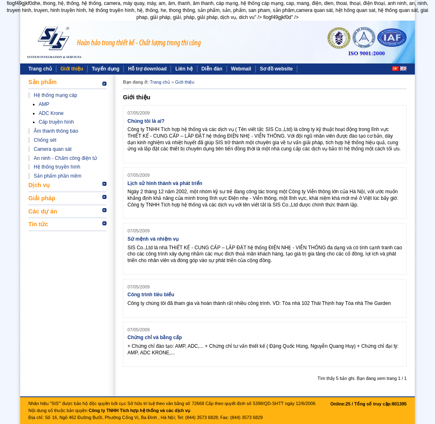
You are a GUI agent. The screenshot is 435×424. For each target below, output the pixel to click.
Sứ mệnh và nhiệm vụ (152, 239)
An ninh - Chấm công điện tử (65, 158)
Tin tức (38, 224)
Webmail (241, 69)
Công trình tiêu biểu (150, 295)
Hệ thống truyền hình (57, 167)
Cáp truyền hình (56, 122)
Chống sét (45, 140)
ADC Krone (51, 113)
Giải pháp (42, 198)
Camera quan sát (53, 149)
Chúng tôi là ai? (145, 121)
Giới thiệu (71, 69)
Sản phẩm (42, 82)
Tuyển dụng (105, 69)
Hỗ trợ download (147, 69)
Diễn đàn (211, 69)
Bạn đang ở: (136, 82)
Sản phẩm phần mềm (57, 176)
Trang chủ (40, 69)
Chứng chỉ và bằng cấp (154, 337)
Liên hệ (183, 69)
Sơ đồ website (276, 69)
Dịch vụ (39, 185)
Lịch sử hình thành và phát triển (164, 183)
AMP (44, 104)
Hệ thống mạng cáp (55, 95)
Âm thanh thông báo (56, 131)
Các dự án (42, 211)
